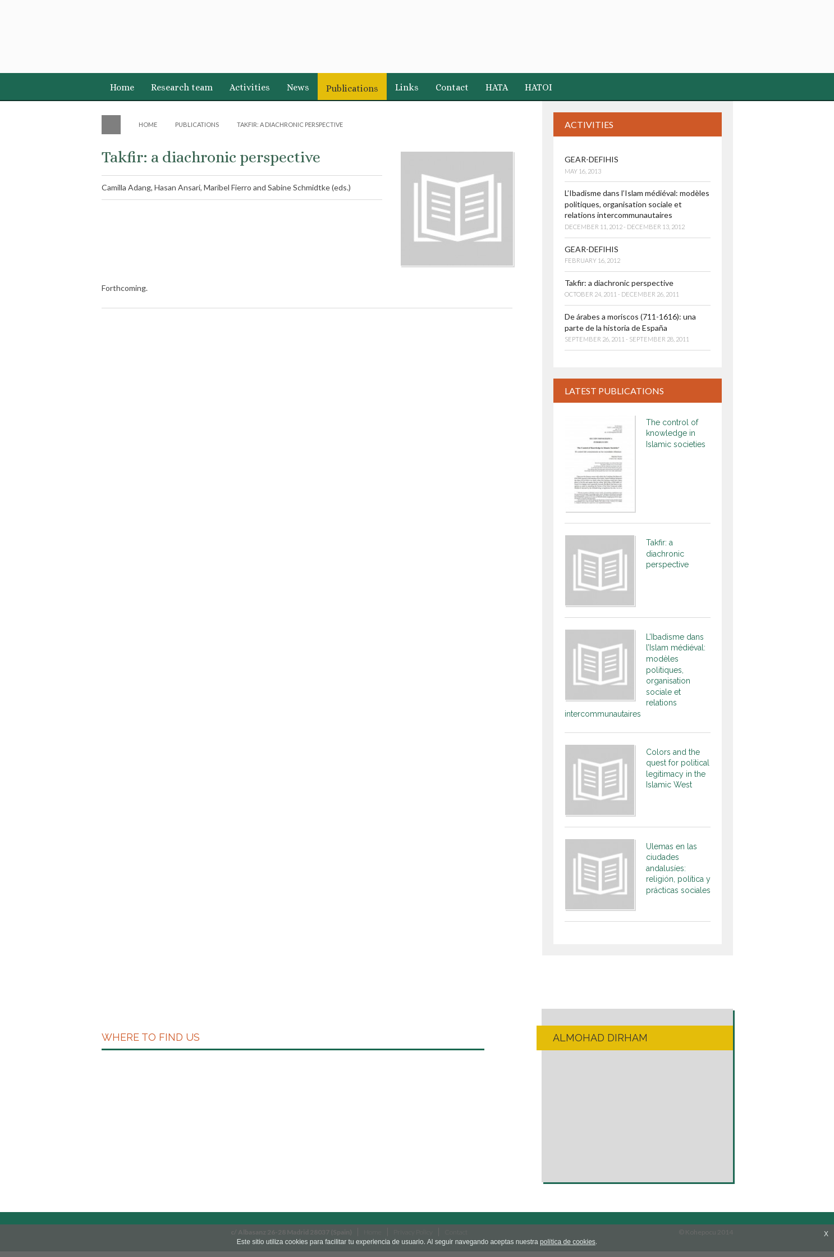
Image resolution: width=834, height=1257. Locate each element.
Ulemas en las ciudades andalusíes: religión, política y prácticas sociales (678, 868)
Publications (352, 88)
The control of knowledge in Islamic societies (675, 433)
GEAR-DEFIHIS (591, 159)
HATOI (538, 87)
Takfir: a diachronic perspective (619, 283)
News (298, 87)
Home (122, 87)
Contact (452, 87)
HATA (496, 87)
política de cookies (567, 1242)
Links (407, 87)
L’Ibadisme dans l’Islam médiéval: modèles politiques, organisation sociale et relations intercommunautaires (637, 204)
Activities (250, 87)
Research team (182, 87)
